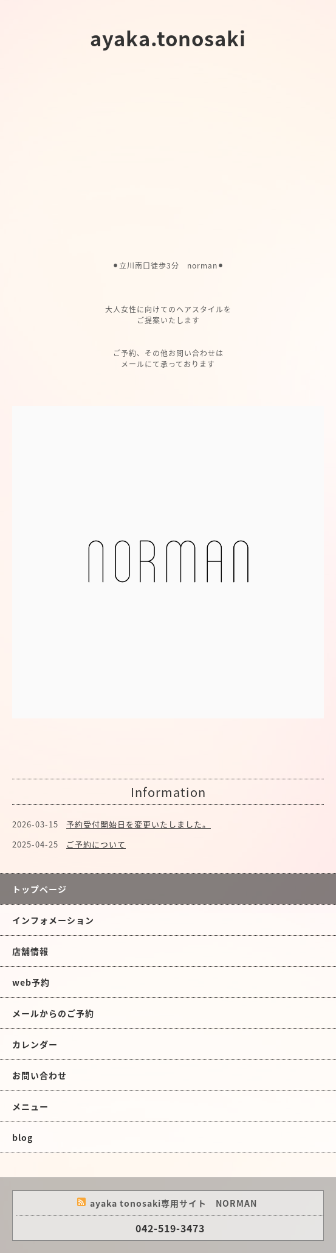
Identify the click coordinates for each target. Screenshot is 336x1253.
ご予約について (96, 844)
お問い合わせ (39, 1075)
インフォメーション (53, 920)
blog (22, 1137)
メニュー (30, 1106)
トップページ (39, 889)
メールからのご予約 (53, 1013)
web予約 (31, 982)
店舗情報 (30, 951)
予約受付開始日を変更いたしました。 (138, 824)
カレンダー (35, 1044)
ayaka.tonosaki (168, 37)
